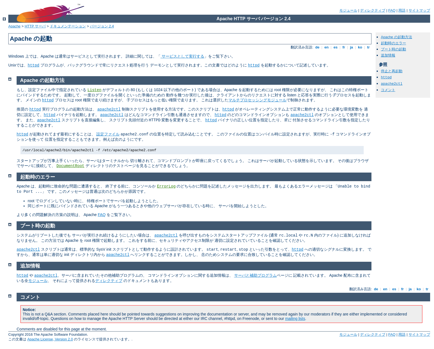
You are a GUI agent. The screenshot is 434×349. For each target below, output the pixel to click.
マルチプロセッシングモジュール (257, 100)
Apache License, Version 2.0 (50, 339)
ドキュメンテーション (68, 26)
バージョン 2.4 (102, 26)
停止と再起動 (391, 71)
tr (368, 47)
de (317, 47)
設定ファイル (108, 134)
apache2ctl (391, 84)
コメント (388, 90)
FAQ (392, 10)
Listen (94, 90)
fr (344, 47)
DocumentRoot (70, 166)
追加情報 (388, 55)
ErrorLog (166, 186)
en (326, 47)
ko (360, 47)
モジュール (348, 10)
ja (351, 47)
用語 (401, 10)
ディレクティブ (372, 10)
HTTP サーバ (35, 26)
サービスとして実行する (182, 56)
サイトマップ (419, 10)
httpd (33, 65)
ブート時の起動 (393, 49)
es (335, 47)
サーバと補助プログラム (255, 275)
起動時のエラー (393, 43)
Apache (14, 26)
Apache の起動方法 (396, 37)
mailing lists (295, 318)
